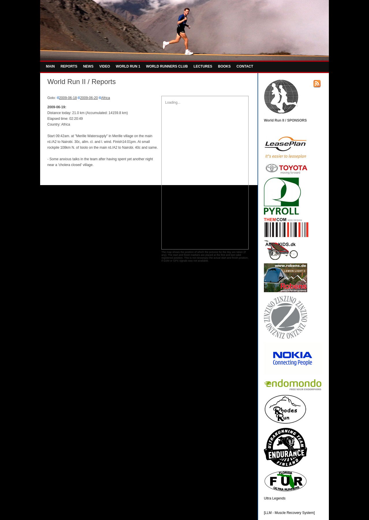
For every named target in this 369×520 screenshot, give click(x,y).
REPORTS (69, 66)
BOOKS (224, 66)
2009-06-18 (68, 98)
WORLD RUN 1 (128, 66)
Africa (105, 98)
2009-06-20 (89, 98)
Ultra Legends (275, 498)
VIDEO (104, 66)
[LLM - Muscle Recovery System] (289, 513)
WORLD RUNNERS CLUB (167, 66)
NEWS (88, 66)
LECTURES (202, 66)
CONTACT (244, 66)
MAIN (50, 66)
